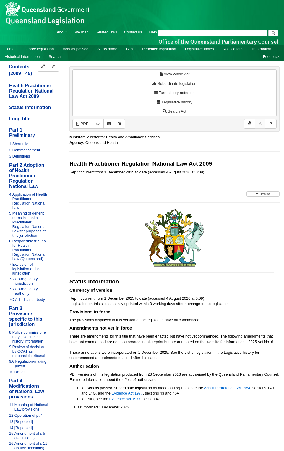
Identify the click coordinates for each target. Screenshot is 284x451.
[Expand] (43, 67)
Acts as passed (75, 49)
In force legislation (38, 49)
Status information (30, 107)
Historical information (22, 56)
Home (9, 49)
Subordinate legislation (174, 83)
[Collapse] (53, 67)
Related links (106, 32)
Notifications (233, 49)
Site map (81, 32)
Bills (129, 49)
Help (153, 32)
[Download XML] (98, 124)
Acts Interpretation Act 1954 (227, 388)
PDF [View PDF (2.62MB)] (82, 123)
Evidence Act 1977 (127, 393)
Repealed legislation (159, 49)
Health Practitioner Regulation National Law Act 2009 (31, 91)
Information (261, 49)
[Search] (212, 33)
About (61, 32)
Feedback (271, 56)
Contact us (133, 32)
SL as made (107, 49)
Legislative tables (199, 49)
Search (54, 56)
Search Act (174, 111)
